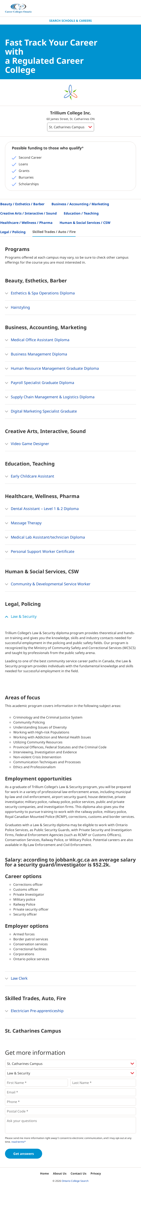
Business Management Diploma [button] (36, 354)
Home (44, 1173)
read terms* (18, 1142)
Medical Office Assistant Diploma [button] (37, 340)
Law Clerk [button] (16, 978)
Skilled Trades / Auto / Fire (54, 231)
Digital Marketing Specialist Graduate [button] (41, 411)
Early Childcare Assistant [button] (29, 476)
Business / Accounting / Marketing (80, 204)
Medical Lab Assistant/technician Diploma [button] (45, 537)
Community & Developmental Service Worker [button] (47, 584)
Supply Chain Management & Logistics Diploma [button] (49, 397)
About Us (59, 1173)
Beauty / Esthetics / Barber (22, 204)
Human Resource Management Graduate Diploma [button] (52, 368)
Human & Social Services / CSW (85, 222)
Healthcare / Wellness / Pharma (26, 222)
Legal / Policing (13, 232)
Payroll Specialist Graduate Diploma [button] (39, 383)
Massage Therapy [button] (23, 523)
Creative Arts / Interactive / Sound (28, 213)
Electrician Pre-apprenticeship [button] (34, 1011)
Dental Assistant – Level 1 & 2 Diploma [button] (42, 509)
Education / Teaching (81, 213)
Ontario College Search (75, 1181)
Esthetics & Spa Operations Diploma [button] (40, 293)
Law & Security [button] (21, 616)
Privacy (96, 1173)
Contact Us (78, 1173)
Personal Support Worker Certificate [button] (39, 552)
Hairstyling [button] (17, 307)
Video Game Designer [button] (27, 444)
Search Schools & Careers (70, 21)
